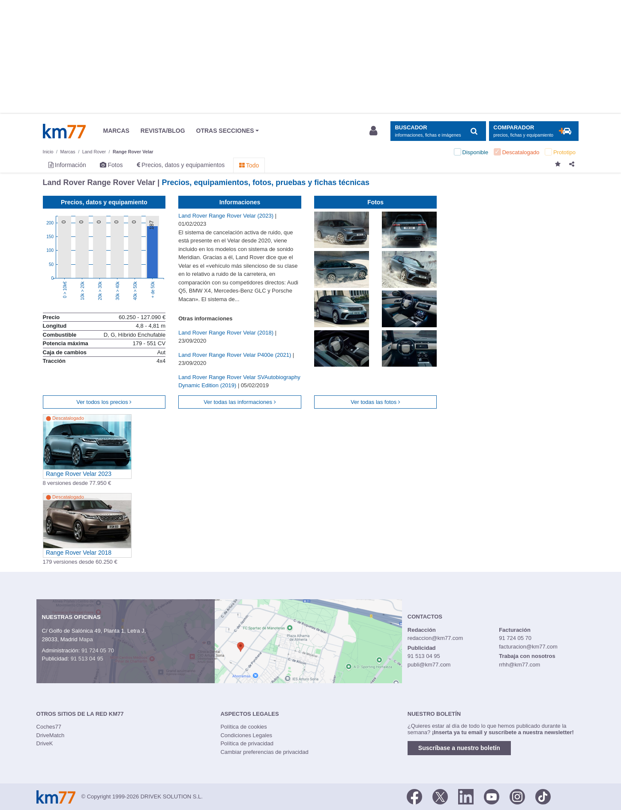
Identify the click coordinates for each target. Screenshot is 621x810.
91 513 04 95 (87, 658)
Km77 (64, 131)
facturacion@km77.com (528, 646)
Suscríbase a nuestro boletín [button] (459, 747)
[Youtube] (491, 796)
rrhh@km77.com (519, 664)
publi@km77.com (429, 664)
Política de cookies (243, 726)
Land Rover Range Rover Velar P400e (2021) (235, 355)
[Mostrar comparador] (534, 131)
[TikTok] (543, 796)
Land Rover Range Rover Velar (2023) (226, 215)
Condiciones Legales (246, 735)
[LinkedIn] (466, 796)
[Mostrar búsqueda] (438, 131)
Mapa (86, 639)
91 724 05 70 (97, 650)
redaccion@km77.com (435, 638)
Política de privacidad (246, 743)
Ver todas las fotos (375, 402)
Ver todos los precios (104, 402)
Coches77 (49, 726)
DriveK (44, 743)
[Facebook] (414, 796)
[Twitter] (440, 796)
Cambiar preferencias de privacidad (264, 752)
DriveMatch (50, 735)
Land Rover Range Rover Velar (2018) (226, 332)
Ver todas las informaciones (240, 402)
